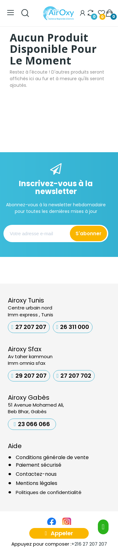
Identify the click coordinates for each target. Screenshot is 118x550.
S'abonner (88, 233)
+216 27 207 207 (89, 544)
